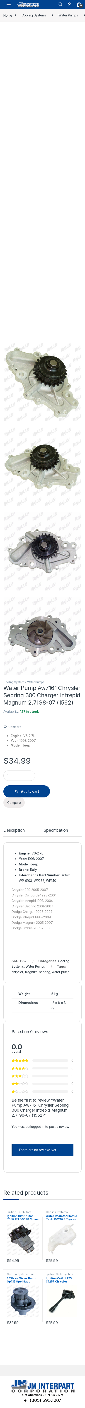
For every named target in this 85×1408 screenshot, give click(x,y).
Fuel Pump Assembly (21, 1275)
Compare (14, 727)
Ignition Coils (54, 1274)
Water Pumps (68, 15)
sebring (44, 972)
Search (60, 4)
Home (7, 15)
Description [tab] (13, 830)
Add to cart (30, 791)
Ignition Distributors (19, 1212)
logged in (37, 1126)
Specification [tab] (56, 830)
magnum (31, 972)
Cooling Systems (34, 15)
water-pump (61, 972)
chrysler (17, 972)
